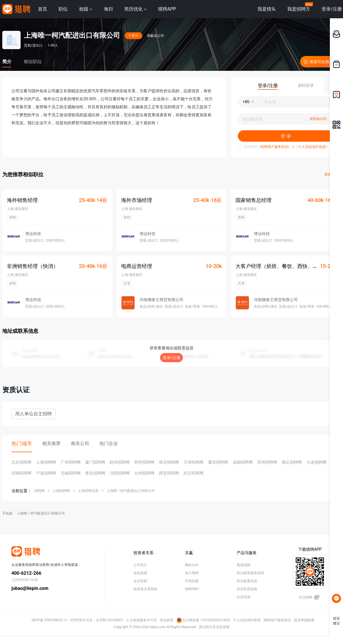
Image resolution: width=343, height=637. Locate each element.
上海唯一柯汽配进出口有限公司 (131, 491)
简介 (6, 61)
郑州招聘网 (144, 462)
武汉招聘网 (194, 473)
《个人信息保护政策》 (312, 147)
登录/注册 (171, 357)
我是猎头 (267, 9)
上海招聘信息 (88, 491)
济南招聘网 (21, 473)
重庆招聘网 (218, 462)
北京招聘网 (21, 462)
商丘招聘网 (292, 462)
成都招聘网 (243, 462)
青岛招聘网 (95, 473)
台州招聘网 (144, 473)
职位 (63, 9)
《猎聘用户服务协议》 (274, 147)
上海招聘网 (46, 462)
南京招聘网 (169, 462)
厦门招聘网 (95, 462)
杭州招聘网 (120, 462)
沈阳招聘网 (120, 473)
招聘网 (39, 491)
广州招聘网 (71, 462)
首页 (42, 9)
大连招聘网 (316, 462)
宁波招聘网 (46, 473)
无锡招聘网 (71, 473)
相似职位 (33, 61)
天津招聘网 (194, 462)
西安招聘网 (169, 473)
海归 (108, 9)
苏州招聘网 (267, 462)
